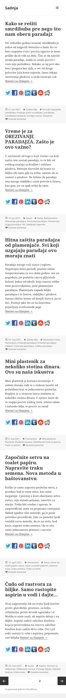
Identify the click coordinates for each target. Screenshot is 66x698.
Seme (47, 562)
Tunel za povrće (12, 445)
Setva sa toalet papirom (36, 565)
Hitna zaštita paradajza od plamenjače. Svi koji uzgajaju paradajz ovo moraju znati (32, 248)
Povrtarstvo (53, 221)
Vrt (23, 224)
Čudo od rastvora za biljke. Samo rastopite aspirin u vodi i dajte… (31, 589)
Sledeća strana (62, 681)
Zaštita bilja (31, 109)
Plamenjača (11, 342)
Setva (21, 565)
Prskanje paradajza (27, 342)
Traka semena (18, 568)
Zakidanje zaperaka (35, 224)
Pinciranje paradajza (37, 221)
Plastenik (9, 441)
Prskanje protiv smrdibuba (29, 112)
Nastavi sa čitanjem (19, 81)
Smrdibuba (48, 112)
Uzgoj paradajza (13, 224)
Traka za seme (33, 568)
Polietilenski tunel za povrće (46, 441)
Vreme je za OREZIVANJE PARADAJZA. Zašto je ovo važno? (29, 139)
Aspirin (42, 665)
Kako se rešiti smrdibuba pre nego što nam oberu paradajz (33, 28)
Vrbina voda (19, 672)
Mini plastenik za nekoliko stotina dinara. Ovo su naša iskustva (33, 366)
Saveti (29, 218)
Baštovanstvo (50, 218)
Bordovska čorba (51, 339)
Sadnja (11, 7)
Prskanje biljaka (43, 668)
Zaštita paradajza (43, 346)
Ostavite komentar (17, 118)
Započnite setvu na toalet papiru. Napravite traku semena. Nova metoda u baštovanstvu (33, 468)
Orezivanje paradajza (15, 221)
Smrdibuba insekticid (15, 115)
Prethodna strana (4, 681)
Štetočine (47, 115)
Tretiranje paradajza (24, 346)
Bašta (40, 218)
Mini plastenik (49, 438)
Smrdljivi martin (34, 115)
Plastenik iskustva (23, 441)
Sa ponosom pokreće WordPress (21, 689)
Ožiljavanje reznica (26, 668)
